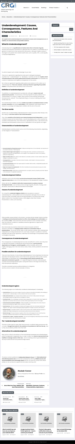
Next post (28, 383)
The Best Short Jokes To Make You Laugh (63, 52)
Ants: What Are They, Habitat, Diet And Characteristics (14, 386)
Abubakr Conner (14, 36)
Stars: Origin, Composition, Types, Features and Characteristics (40, 399)
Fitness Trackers (54, 7)
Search (55, 25)
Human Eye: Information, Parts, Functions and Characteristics (7, 399)
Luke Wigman (12, 434)
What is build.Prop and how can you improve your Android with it (26, 431)
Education (5, 36)
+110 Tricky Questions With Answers (61, 47)
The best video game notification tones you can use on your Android (64, 431)
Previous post (21, 383)
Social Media (35, 7)
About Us (26, 7)
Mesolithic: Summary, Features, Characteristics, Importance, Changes (35, 386)
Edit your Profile (38, 373)
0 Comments (33, 36)
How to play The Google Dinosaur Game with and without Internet (9, 431)
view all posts (21, 376)
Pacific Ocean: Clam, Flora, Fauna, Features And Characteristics (24, 399)
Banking (44, 7)
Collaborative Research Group (26, 357)
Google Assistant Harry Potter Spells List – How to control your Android (45, 431)
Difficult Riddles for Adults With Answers (62, 50)
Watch (4, 414)
